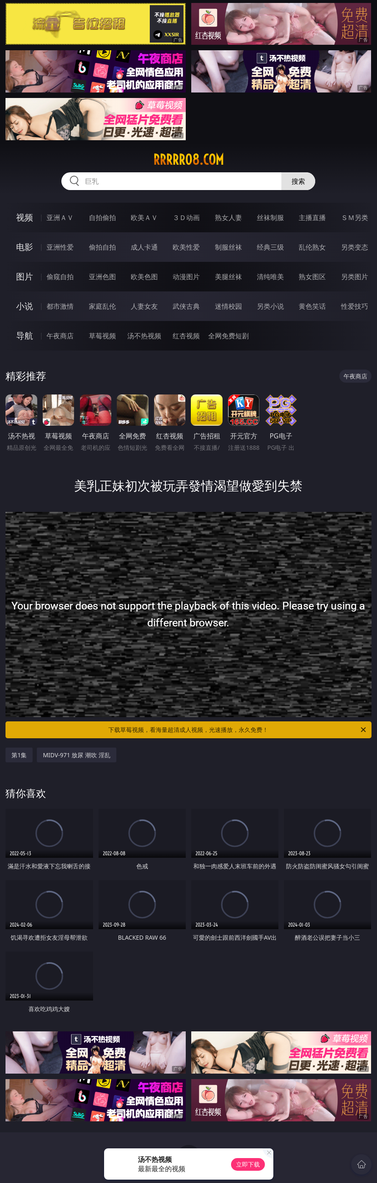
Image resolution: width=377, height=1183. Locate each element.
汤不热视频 (144, 335)
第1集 (19, 755)
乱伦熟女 (312, 247)
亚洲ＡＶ (60, 217)
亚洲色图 (102, 276)
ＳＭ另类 (354, 217)
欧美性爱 (186, 247)
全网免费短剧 (228, 335)
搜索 (298, 181)
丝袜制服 (270, 217)
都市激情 (60, 306)
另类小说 (270, 306)
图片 (24, 276)
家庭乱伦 (102, 306)
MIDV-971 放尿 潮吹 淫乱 (76, 755)
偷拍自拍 (102, 247)
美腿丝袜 (228, 276)
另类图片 (354, 276)
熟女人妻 (228, 217)
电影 (24, 247)
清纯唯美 (270, 276)
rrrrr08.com (188, 159)
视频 (24, 217)
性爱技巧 (354, 306)
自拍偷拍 (102, 217)
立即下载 (248, 1164)
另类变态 (354, 247)
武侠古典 (186, 306)
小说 (24, 306)
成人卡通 (144, 247)
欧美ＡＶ (144, 217)
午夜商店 (60, 335)
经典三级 (270, 247)
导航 (24, 335)
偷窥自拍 (60, 276)
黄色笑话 (312, 306)
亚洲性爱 (60, 247)
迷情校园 (228, 306)
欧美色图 (144, 276)
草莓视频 (102, 335)
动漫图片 (186, 276)
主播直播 (312, 217)
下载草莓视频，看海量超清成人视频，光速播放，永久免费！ (237, 730)
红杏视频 (186, 335)
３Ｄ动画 (186, 217)
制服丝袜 (228, 247)
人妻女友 (144, 306)
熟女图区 (312, 276)
